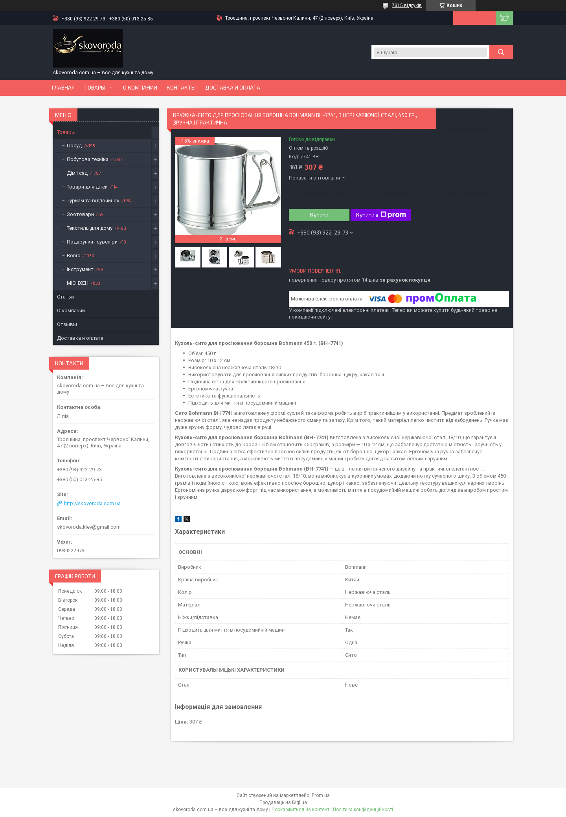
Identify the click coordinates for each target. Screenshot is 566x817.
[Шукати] (501, 52)
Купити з (381, 214)
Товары (94, 87)
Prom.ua (321, 795)
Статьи (65, 297)
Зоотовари (80, 214)
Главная (63, 87)
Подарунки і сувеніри (92, 242)
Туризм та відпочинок (93, 200)
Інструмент (80, 269)
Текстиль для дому (89, 228)
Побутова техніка (87, 159)
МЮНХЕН (77, 283)
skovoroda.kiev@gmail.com (89, 527)
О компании (140, 87)
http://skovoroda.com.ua (92, 503)
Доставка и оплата (232, 87)
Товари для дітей (87, 187)
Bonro (74, 255)
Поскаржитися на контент (300, 809)
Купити (319, 214)
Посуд (74, 145)
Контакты (181, 87)
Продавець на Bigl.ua (283, 802)
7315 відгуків (407, 5)
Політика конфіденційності (363, 809)
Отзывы (67, 324)
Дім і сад (77, 173)
